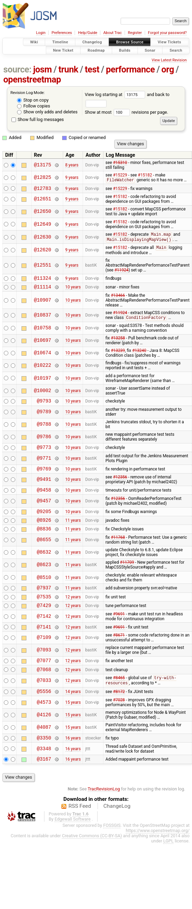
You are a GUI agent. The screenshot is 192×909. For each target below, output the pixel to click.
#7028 (119, 720)
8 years (71, 165)
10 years (73, 291)
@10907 (42, 304)
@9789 (44, 418)
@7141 (44, 643)
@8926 (44, 531)
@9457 (44, 510)
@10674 (42, 358)
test (92, 69)
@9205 (44, 521)
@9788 (44, 430)
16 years (73, 758)
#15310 (120, 162)
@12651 (42, 200)
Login (40, 33)
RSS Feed (79, 828)
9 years (71, 177)
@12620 (42, 252)
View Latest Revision (169, 60)
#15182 (145, 175)
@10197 (42, 383)
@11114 (42, 291)
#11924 (122, 272)
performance (130, 69)
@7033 (44, 699)
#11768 (118, 549)
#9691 (119, 629)
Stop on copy (33, 100)
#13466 (118, 299)
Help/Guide (87, 33)
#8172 (119, 711)
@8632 (44, 564)
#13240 (139, 355)
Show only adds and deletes (47, 111)
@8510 (44, 589)
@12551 (42, 267)
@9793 (44, 406)
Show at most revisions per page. (126, 112)
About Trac (112, 33)
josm (42, 69)
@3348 (44, 770)
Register (135, 33)
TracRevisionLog (104, 811)
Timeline (60, 42)
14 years (73, 711)
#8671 (119, 651)
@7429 (44, 620)
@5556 (44, 711)
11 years (73, 531)
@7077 (44, 677)
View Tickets (169, 42)
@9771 (44, 465)
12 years (73, 610)
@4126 (44, 734)
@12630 (42, 238)
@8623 (44, 577)
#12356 (120, 485)
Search (175, 50)
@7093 (44, 666)
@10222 (42, 370)
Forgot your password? (167, 33)
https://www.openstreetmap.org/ (158, 852)
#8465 (119, 696)
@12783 (42, 189)
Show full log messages (37, 119)
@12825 (42, 177)
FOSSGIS (111, 847)
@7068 (44, 687)
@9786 (44, 443)
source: (17, 69)
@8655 (44, 552)
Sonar (150, 50)
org (167, 69)
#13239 (118, 355)
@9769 (44, 476)
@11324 (42, 281)
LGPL (168, 863)
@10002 (42, 395)
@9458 (44, 498)
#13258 (118, 342)
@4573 (44, 722)
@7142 (44, 631)
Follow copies (33, 106)
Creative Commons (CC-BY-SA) (92, 857)
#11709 (127, 574)
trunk (68, 69)
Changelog (92, 42)
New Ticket (63, 50)
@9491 (44, 487)
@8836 (44, 540)
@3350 (44, 758)
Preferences (61, 33)
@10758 (42, 333)
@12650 (42, 213)
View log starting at (116, 94)
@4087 (44, 747)
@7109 (44, 654)
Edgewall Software (73, 841)
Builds (125, 50)
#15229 (120, 175)
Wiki (34, 42)
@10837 (42, 320)
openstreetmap (32, 80)
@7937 (44, 600)
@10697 (42, 345)
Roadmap (96, 50)
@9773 (44, 454)
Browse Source (129, 42)
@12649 (42, 225)
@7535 (44, 610)
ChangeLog (117, 828)
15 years (73, 722)
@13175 (42, 165)
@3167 (44, 781)
